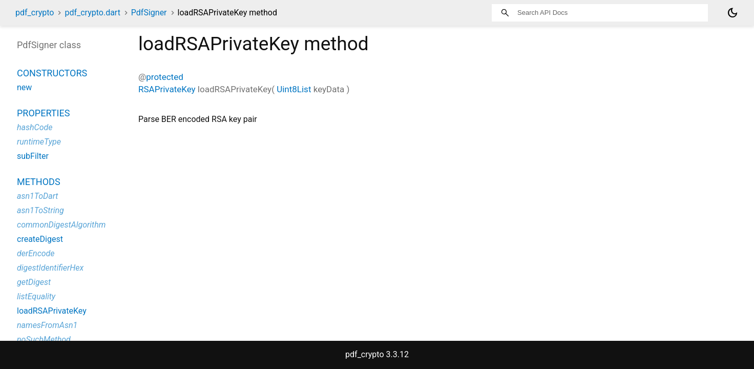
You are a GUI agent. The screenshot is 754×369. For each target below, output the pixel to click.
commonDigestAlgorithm (61, 225)
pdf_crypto (34, 12)
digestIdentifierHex (50, 268)
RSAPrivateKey (167, 89)
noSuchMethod (44, 339)
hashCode (34, 127)
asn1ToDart (37, 196)
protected (164, 77)
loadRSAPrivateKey (52, 311)
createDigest (40, 239)
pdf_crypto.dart (92, 12)
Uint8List (294, 89)
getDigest (34, 282)
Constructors (52, 73)
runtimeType (39, 142)
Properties (43, 113)
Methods (38, 181)
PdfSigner (149, 12)
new (24, 87)
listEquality (36, 296)
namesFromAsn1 (47, 325)
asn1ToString (40, 210)
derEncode (36, 253)
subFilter (33, 156)
